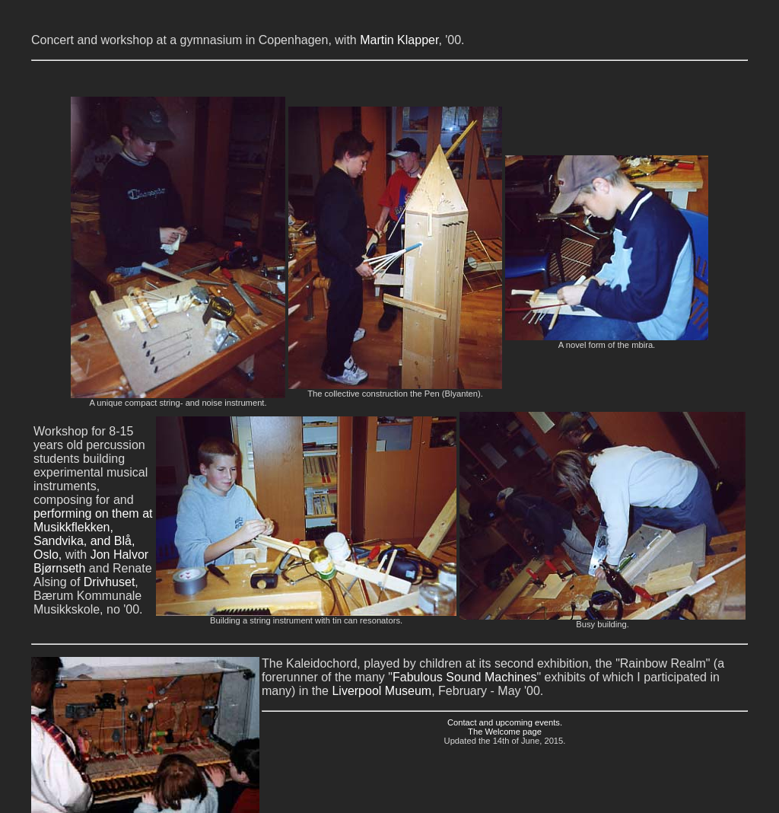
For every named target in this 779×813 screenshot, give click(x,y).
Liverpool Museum (381, 690)
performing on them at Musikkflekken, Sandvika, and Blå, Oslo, (93, 534)
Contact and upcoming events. (504, 722)
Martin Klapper (399, 39)
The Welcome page (505, 731)
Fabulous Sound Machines (464, 677)
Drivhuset (109, 581)
